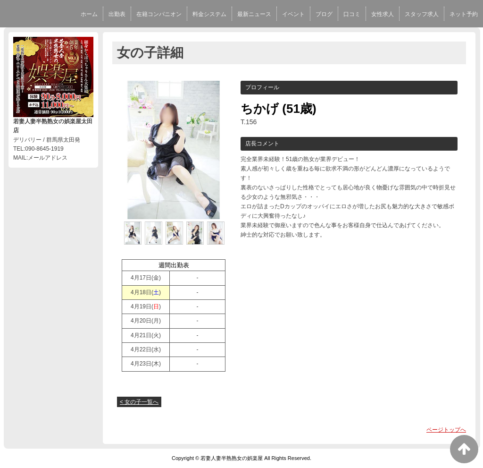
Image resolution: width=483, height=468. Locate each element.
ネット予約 (464, 14)
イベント (293, 14)
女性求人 (382, 14)
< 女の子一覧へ (139, 402)
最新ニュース (254, 14)
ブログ (324, 14)
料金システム (209, 14)
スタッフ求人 (422, 14)
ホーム (89, 14)
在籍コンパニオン (159, 14)
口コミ (351, 14)
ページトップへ (446, 429)
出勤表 (116, 14)
